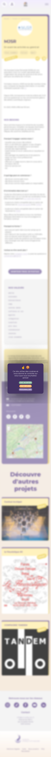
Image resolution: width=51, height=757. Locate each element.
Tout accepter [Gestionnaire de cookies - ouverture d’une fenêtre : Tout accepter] (25, 382)
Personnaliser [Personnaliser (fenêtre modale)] (25, 389)
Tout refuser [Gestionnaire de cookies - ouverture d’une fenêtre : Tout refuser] (25, 386)
